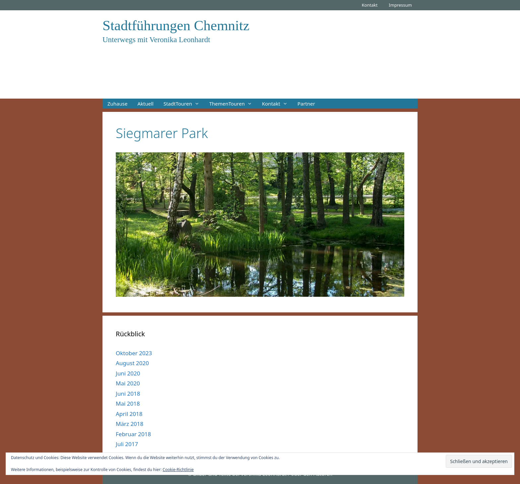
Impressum (400, 5)
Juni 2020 (128, 373)
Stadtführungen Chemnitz (175, 25)
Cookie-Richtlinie (178, 469)
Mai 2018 (128, 403)
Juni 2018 (128, 393)
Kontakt (370, 5)
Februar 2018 (133, 434)
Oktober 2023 (134, 353)
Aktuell (145, 103)
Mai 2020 (128, 383)
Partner (306, 103)
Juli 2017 (127, 444)
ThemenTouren (233, 104)
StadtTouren (183, 104)
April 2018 (129, 414)
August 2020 (132, 363)
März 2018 (129, 424)
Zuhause (117, 103)
